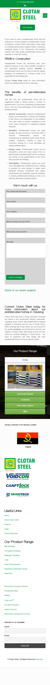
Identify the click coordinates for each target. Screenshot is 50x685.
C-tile (6, 560)
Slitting (7, 595)
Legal (6, 529)
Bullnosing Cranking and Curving (17, 614)
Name (6, 627)
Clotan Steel (17, 81)
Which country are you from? (26, 224)
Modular (38, 68)
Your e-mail (26, 204)
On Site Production (11, 605)
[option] (25, 377)
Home (6, 515)
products (17, 329)
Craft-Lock (8, 600)
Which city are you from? (26, 234)
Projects (7, 524)
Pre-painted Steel (11, 591)
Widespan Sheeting (11, 555)
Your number (26, 214)
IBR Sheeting (9, 546)
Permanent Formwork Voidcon (16, 586)
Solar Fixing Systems (12, 564)
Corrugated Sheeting (12, 551)
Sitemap (39, 659)
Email (6, 635)
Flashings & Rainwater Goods (15, 569)
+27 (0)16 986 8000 (26, 2)
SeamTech (8, 573)
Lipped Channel (10, 609)
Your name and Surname (26, 194)
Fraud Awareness (11, 533)
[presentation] (26, 266)
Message (26, 249)
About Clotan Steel (11, 520)
